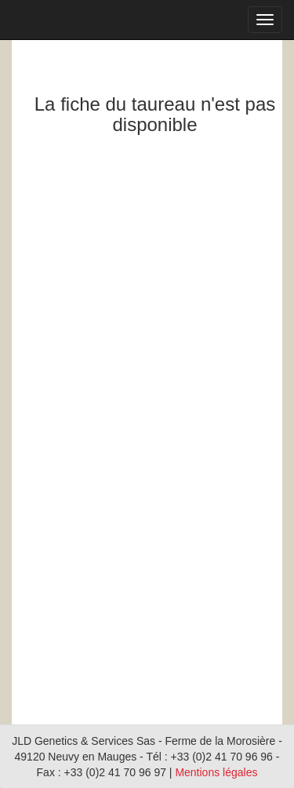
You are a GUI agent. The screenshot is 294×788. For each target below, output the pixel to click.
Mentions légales (216, 772)
